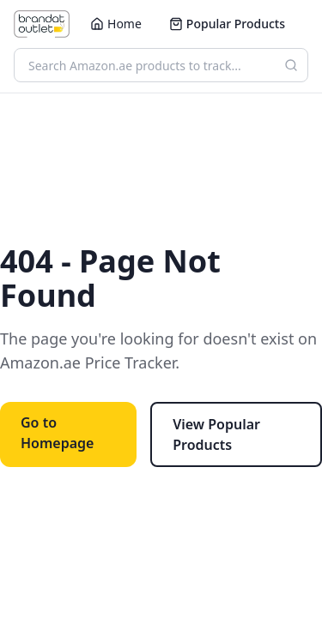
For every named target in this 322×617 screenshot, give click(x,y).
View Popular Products (216, 434)
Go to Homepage (57, 432)
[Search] (291, 65)
